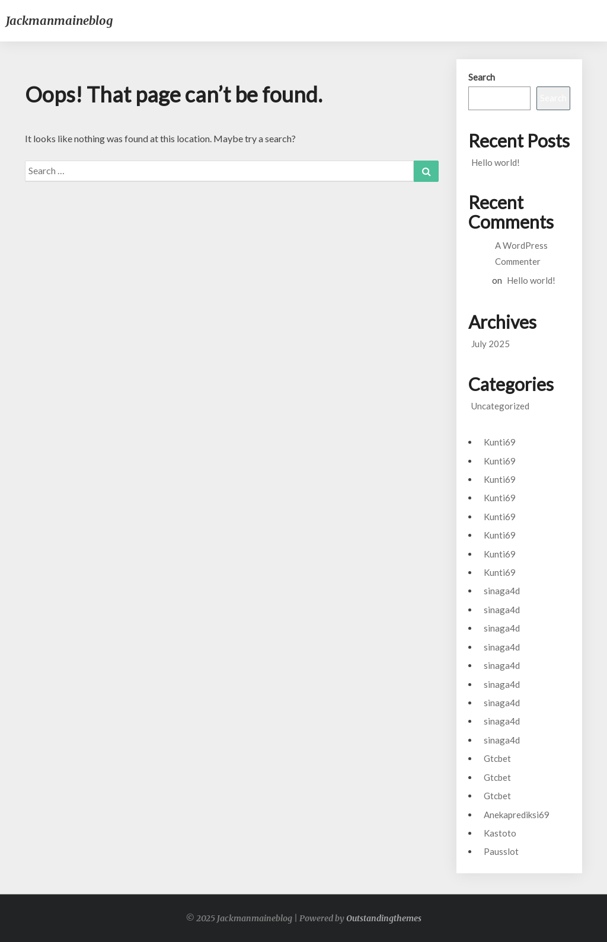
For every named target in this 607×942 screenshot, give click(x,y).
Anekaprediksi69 (517, 814)
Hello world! (495, 162)
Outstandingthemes (383, 918)
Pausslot (501, 851)
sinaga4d (502, 590)
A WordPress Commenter (521, 253)
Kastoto (500, 833)
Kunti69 (500, 442)
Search (481, 77)
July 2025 (490, 343)
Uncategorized (500, 405)
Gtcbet (497, 758)
